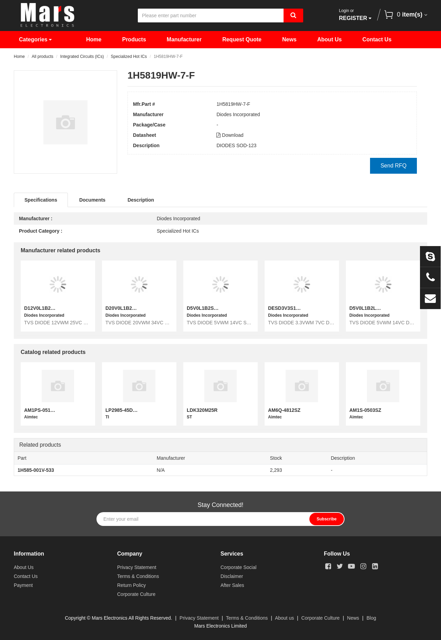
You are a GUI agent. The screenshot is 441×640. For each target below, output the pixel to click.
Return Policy (131, 585)
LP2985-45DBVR (124, 410)
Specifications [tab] (40, 200)
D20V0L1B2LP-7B (125, 308)
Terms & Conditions (138, 576)
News (289, 39)
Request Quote (241, 39)
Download (229, 135)
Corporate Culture (136, 594)
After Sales (232, 585)
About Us (329, 39)
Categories (35, 39)
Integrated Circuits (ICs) (82, 56)
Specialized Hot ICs (129, 56)
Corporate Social (238, 567)
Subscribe (327, 519)
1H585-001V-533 (36, 470)
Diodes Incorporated (238, 114)
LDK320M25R (202, 410)
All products (42, 56)
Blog (371, 618)
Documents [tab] (92, 200)
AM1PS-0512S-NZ (44, 410)
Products (134, 39)
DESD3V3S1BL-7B (289, 308)
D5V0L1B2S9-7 (204, 308)
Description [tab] (140, 200)
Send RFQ (393, 166)
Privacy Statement (136, 567)
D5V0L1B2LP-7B (368, 308)
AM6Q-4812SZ (284, 410)
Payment (23, 585)
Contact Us (376, 39)
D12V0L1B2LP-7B (44, 308)
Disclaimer (231, 576)
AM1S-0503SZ (365, 410)
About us (284, 618)
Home (93, 39)
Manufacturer (184, 39)
